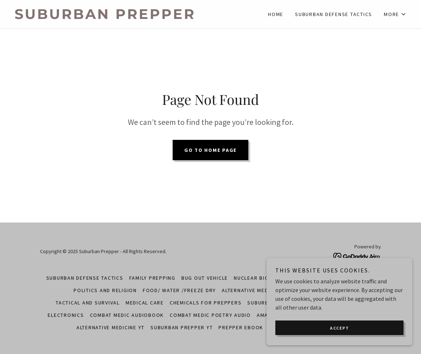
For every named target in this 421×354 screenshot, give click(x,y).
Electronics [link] (66, 315)
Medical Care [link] (145, 302)
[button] (395, 14)
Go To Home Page (210, 150)
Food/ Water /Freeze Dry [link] (179, 290)
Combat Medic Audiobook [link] (127, 315)
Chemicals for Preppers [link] (206, 302)
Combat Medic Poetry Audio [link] (210, 315)
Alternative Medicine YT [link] (110, 327)
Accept (339, 328)
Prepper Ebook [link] (241, 327)
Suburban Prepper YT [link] (181, 327)
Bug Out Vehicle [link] (204, 278)
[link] (112, 16)
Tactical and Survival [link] (88, 302)
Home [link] (275, 14)
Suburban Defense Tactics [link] (333, 14)
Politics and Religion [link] (105, 290)
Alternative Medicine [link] (252, 290)
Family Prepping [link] (152, 278)
